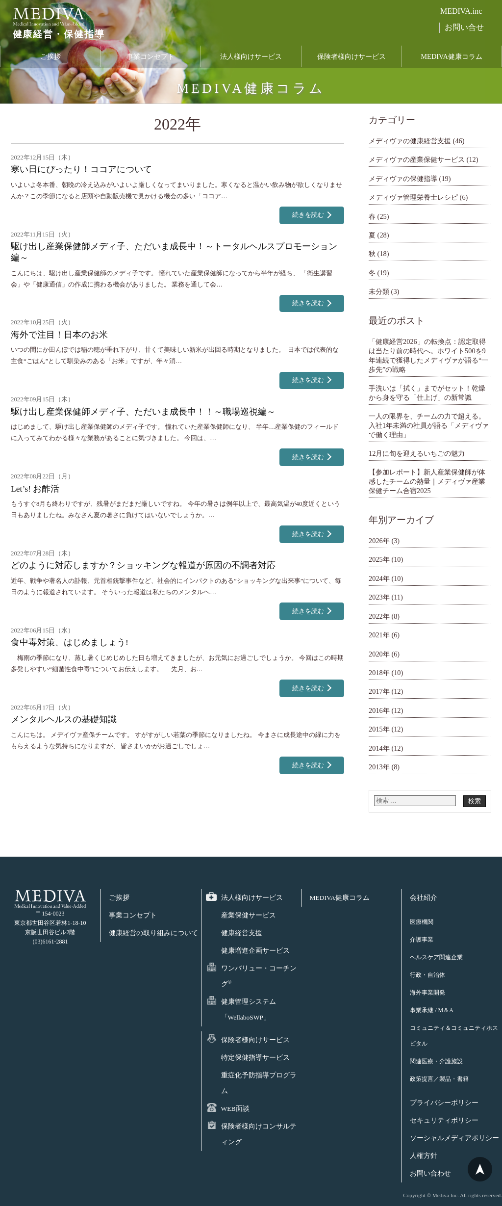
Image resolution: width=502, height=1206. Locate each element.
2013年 (379, 767)
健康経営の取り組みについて (153, 933)
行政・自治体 (427, 974)
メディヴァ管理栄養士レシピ (413, 197)
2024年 (379, 578)
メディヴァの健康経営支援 (410, 141)
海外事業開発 (427, 992)
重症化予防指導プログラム (259, 1083)
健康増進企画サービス (255, 950)
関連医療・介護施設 (436, 1061)
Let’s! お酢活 (35, 489)
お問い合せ (464, 27)
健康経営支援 (241, 933)
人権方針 (423, 1155)
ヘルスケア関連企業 (436, 957)
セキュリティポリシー (444, 1120)
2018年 (379, 673)
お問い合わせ (430, 1173)
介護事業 (421, 939)
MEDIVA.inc (461, 11)
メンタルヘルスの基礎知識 (64, 719)
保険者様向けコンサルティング (259, 1134)
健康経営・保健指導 (51, 39)
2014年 (379, 748)
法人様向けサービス (251, 60)
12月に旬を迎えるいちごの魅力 (417, 453)
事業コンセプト (150, 60)
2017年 (379, 691)
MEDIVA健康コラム (451, 60)
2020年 (379, 654)
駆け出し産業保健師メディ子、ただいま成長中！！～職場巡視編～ (143, 412)
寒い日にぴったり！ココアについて (81, 169)
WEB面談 (235, 1108)
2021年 (379, 635)
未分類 (379, 291)
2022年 (379, 616)
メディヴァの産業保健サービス (417, 159)
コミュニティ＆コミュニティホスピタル (454, 1035)
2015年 (379, 729)
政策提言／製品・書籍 (439, 1078)
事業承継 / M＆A (431, 1010)
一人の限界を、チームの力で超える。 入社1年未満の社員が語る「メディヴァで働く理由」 (429, 425)
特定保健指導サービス (255, 1057)
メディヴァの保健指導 (403, 179)
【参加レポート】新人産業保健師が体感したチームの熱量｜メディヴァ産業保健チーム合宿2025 (427, 481)
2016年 (379, 710)
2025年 (379, 559)
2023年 (379, 597)
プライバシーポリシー (444, 1102)
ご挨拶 (50, 60)
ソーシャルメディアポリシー (454, 1138)
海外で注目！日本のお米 (59, 335)
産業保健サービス (248, 915)
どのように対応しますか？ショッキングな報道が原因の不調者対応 (143, 565)
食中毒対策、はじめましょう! (69, 642)
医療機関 (421, 921)
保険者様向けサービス (351, 60)
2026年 (379, 541)
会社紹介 (423, 897)
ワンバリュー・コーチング (259, 976)
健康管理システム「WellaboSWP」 (248, 1009)
